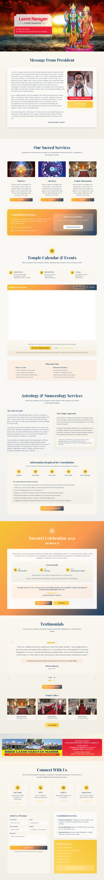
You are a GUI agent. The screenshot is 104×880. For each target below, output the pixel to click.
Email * (31, 819)
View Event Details (43, 603)
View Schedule (86, 801)
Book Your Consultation (52, 508)
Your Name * (13, 819)
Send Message (28, 848)
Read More (21, 199)
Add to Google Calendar (40, 348)
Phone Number (14, 826)
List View (90, 287)
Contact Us (61, 603)
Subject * (32, 826)
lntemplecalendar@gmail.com (66, 348)
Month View (79, 287)
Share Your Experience (52, 687)
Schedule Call (41, 801)
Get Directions (18, 803)
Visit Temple (52, 725)
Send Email (63, 801)
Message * (13, 833)
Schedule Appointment (73, 227)
